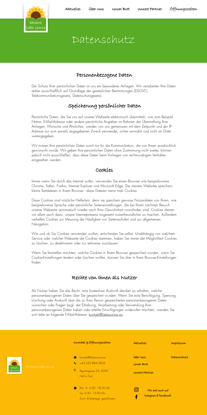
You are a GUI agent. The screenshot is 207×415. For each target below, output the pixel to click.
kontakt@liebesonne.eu (106, 314)
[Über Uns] (147, 357)
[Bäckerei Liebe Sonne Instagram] (136, 390)
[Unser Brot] (147, 364)
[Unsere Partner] (147, 373)
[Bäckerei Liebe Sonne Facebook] (136, 397)
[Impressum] (185, 343)
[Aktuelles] (147, 343)
